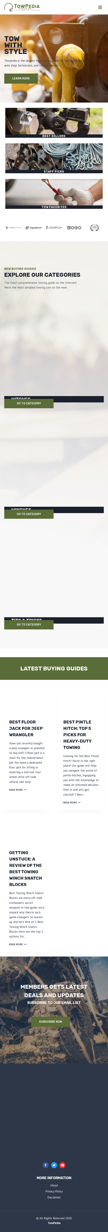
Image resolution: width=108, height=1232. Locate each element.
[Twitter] (54, 1165)
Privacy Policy (54, 1191)
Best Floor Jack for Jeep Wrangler (26, 728)
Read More (18, 789)
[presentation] (27, 700)
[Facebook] (46, 1165)
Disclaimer (54, 1197)
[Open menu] (100, 7)
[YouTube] (62, 1165)
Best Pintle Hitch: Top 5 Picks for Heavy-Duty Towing (77, 735)
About (54, 1185)
